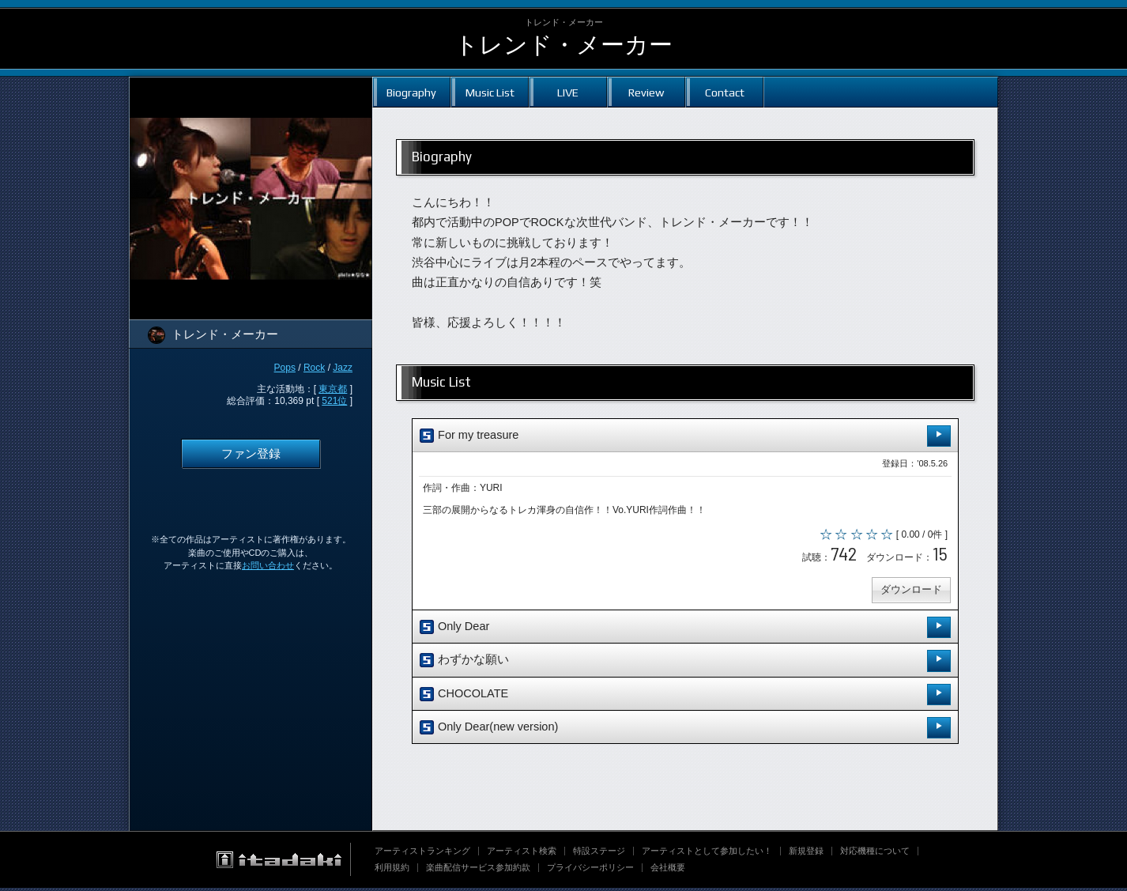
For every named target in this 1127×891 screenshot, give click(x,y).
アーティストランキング (422, 854)
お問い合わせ (268, 565)
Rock (314, 367)
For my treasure (685, 436)
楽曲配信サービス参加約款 (478, 870)
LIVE (568, 92)
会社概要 (667, 870)
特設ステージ (599, 854)
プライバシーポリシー (590, 870)
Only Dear (685, 630)
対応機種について (875, 854)
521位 (334, 400)
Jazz (342, 367)
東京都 (332, 389)
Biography (411, 92)
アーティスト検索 (521, 854)
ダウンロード (909, 592)
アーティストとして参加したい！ (707, 854)
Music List (490, 92)
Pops (285, 367)
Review (646, 92)
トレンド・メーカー (563, 45)
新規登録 (806, 854)
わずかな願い (685, 663)
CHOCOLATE (685, 697)
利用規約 (392, 870)
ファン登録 (251, 453)
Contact (724, 92)
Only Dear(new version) (685, 731)
